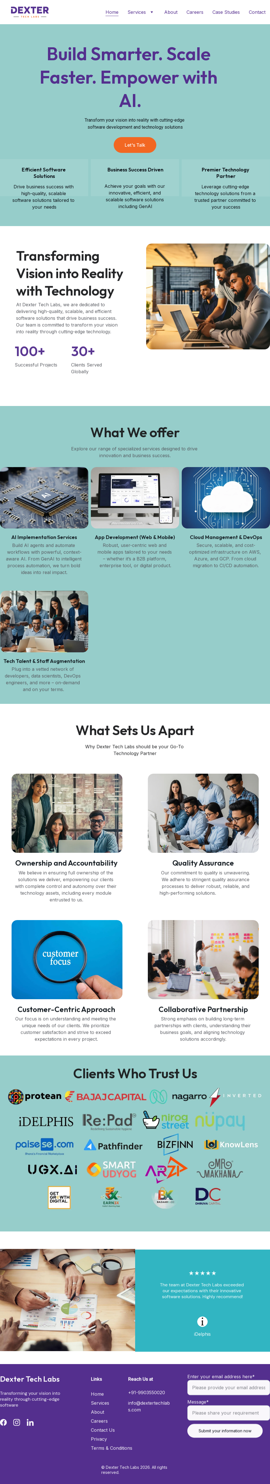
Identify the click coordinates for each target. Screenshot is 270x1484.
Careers (194, 12)
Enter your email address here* (221, 1389)
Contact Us (103, 1442)
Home (112, 12)
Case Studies (226, 12)
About (170, 12)
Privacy (99, 1451)
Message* (198, 1414)
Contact (257, 12)
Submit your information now (225, 1443)
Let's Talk (135, 145)
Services (137, 12)
